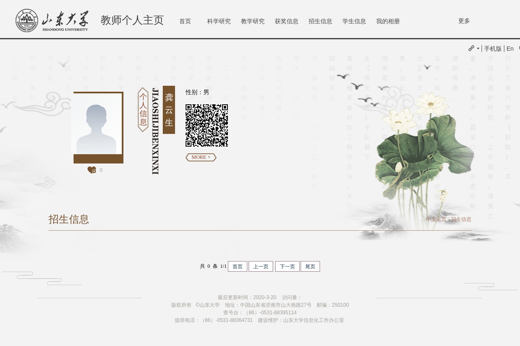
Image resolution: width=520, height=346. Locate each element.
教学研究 (253, 21)
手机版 (493, 48)
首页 (185, 21)
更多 (464, 20)
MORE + (201, 157)
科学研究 (219, 21)
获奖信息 (286, 21)
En (510, 48)
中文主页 (436, 219)
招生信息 (320, 21)
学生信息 (354, 21)
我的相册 (388, 21)
